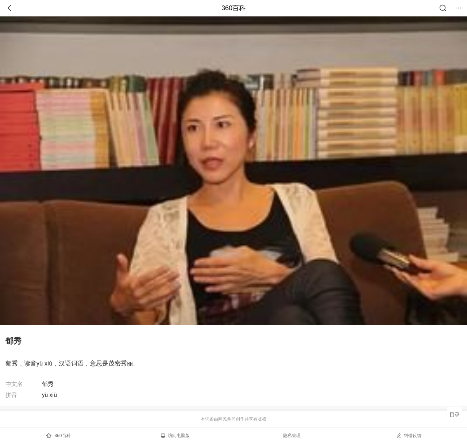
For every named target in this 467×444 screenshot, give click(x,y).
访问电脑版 (175, 435)
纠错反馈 (408, 435)
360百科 (233, 8)
